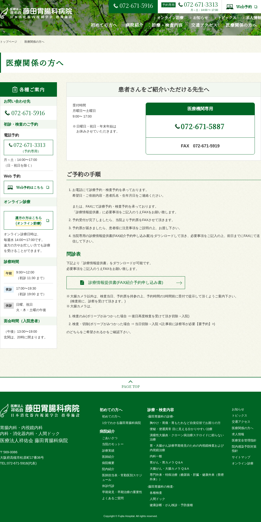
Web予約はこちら (29, 187)
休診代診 (108, 486)
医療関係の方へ (241, 25)
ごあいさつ (109, 438)
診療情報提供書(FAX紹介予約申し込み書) (125, 282)
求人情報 (253, 17)
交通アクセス (204, 25)
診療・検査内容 (167, 25)
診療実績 (108, 450)
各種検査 (156, 493)
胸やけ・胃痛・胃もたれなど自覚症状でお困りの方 (185, 423)
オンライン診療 (170, 17)
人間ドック (157, 499)
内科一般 (156, 456)
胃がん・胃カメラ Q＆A (166, 462)
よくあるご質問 (113, 498)
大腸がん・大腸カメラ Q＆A (169, 468)
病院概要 (108, 463)
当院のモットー (113, 444)
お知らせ (200, 17)
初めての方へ (104, 25)
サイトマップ (241, 457)
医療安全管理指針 (244, 440)
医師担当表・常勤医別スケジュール (122, 477)
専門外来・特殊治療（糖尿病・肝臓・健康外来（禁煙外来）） (187, 477)
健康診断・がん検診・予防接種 (171, 505)
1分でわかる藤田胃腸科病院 (121, 423)
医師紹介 (108, 456)
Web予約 (244, 6)
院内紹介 (108, 469)
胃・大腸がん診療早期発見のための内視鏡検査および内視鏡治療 (187, 448)
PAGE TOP (130, 386)
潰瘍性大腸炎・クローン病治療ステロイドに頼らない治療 (187, 437)
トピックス (227, 17)
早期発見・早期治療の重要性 (122, 492)
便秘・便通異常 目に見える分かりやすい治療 (181, 429)
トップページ (8, 41)
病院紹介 (134, 25)
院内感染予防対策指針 (244, 449)
